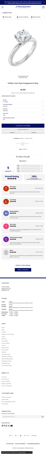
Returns (34, 132)
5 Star (18, 165)
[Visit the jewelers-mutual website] (34, 435)
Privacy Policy (10, 443)
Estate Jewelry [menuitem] (5, 347)
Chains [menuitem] (3, 336)
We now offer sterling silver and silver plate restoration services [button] (24, 3)
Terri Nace (13, 186)
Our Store (4, 377)
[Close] (44, 2)
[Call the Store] (5, 290)
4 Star (18, 167)
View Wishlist (5, 399)
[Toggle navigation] (2, 7)
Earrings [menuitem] (4, 332)
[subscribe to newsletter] (42, 416)
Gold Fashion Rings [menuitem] (6, 365)
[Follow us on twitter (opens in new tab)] (9, 425)
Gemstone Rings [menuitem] (6, 354)
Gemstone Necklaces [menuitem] (7, 356)
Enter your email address (8, 413)
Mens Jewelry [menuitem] (5, 350)
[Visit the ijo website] (16, 435)
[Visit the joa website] (21, 435)
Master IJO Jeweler (6, 383)
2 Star (18, 170)
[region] (23, 48)
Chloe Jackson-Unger (16, 237)
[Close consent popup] (31, 452)
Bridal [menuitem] (3, 327)
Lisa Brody (13, 199)
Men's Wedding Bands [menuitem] (7, 359)
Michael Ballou (14, 211)
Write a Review (23, 270)
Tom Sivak (13, 224)
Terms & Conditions (20, 443)
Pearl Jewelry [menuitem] (5, 341)
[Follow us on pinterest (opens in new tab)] (4, 425)
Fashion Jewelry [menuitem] (6, 343)
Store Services (5, 379)
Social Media (5, 404)
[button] (43, 7)
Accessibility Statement (33, 443)
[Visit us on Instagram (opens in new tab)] (6, 425)
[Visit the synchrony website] (27, 435)
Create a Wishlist (6, 381)
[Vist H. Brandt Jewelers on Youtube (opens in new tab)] (11, 425)
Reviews (23, 161)
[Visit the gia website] (11, 435)
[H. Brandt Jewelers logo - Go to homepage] (23, 7)
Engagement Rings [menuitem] (6, 361)
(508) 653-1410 (23, 78)
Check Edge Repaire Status (8, 401)
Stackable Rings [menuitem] (6, 363)
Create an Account (6, 397)
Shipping (12, 132)
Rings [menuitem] (3, 330)
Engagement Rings (7, 12)
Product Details (23, 157)
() (41, 165)
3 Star (18, 168)
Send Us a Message (7, 386)
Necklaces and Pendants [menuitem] (8, 334)
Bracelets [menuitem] (4, 338)
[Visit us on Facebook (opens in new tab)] (2, 425)
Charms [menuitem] (4, 345)
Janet (11, 250)
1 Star (18, 171)
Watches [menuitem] (4, 352)
